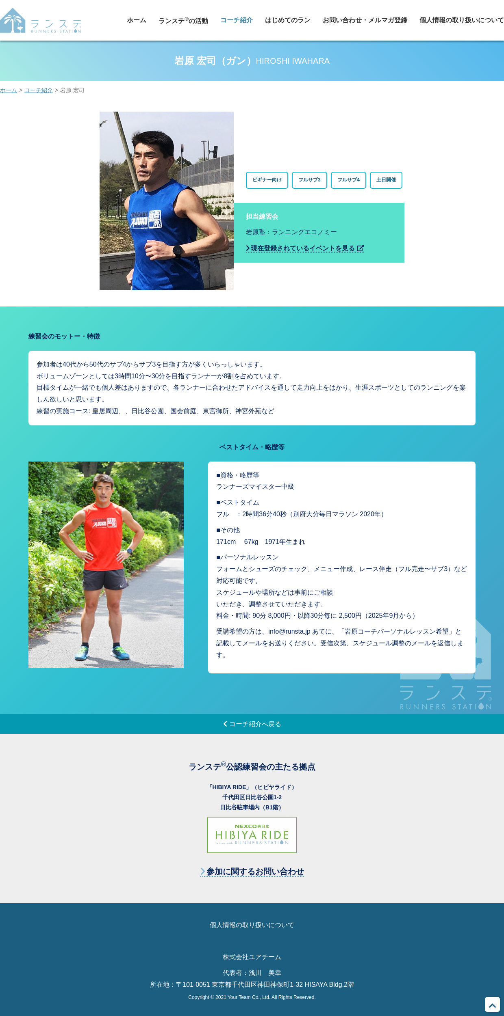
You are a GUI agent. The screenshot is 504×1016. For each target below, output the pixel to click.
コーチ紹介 (236, 20)
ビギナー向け (267, 180)
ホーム (136, 20)
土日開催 (386, 180)
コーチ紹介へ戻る (255, 723)
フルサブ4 (348, 180)
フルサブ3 (309, 180)
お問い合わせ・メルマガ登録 (365, 20)
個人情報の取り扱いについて (461, 20)
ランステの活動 (183, 20)
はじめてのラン (288, 20)
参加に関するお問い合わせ (255, 871)
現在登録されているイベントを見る (303, 248)
